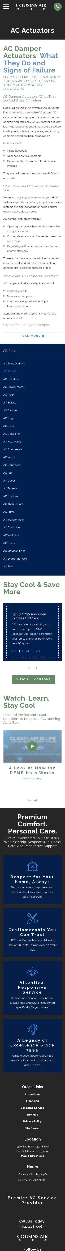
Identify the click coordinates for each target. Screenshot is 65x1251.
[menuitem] (32, 364)
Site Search (32, 1128)
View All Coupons (33, 679)
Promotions (32, 1094)
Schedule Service (32, 1107)
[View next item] (35, 668)
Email (25, 651)
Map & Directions (32, 1156)
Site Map (32, 1114)
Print (37, 651)
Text (13, 651)
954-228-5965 (32, 1226)
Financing (32, 1101)
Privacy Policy (32, 1121)
